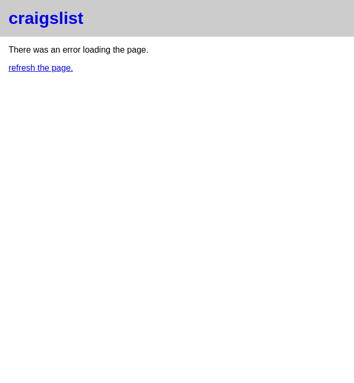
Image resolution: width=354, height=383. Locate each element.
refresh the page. (41, 67)
